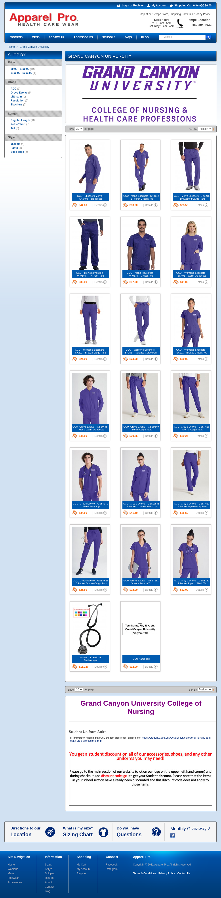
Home (11, 46)
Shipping (50, 873)
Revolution (17, 100)
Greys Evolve (19, 92)
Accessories (15, 882)
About (48, 882)
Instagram (112, 869)
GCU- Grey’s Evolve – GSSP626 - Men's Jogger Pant (192, 428)
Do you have (134, 832)
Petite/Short (18, 124)
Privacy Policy (166, 873)
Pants (14, 147)
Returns (49, 877)
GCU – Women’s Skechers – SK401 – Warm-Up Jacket (191, 274)
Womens (13, 869)
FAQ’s (48, 869)
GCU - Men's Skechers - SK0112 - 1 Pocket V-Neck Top (141, 197)
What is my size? (81, 832)
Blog (47, 891)
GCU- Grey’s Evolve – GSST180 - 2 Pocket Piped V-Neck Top (191, 582)
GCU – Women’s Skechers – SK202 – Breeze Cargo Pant (90, 351)
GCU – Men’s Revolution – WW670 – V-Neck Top (141, 274)
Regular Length (21, 120)
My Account (159, 5)
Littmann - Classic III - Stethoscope (90, 659)
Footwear (13, 877)
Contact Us (183, 873)
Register (82, 873)
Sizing (48, 864)
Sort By (193, 129)
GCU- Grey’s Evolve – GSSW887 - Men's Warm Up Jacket (90, 428)
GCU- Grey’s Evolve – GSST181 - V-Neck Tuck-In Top (141, 582)
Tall (13, 128)
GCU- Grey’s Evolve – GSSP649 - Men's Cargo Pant (141, 428)
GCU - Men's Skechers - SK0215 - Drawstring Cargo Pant (192, 197)
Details (98, 205)
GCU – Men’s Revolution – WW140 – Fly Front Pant (90, 274)
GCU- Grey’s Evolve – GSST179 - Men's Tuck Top (90, 505)
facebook (172, 835)
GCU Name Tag (141, 658)
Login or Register (133, 5)
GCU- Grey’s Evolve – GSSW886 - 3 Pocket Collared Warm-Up (141, 505)
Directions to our (27, 832)
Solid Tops (17, 151)
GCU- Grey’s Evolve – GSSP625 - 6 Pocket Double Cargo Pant (90, 582)
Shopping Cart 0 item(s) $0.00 (192, 5)
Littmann (16, 96)
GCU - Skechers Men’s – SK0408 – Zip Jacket (90, 197)
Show (71, 129)
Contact (49, 886)
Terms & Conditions (144, 873)
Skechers (16, 104)
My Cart (81, 864)
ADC (13, 88)
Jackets (15, 143)
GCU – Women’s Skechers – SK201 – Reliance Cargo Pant (141, 351)
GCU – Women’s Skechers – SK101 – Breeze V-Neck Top (191, 351)
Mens (11, 873)
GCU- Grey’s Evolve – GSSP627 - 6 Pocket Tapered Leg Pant (192, 505)
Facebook (112, 864)
